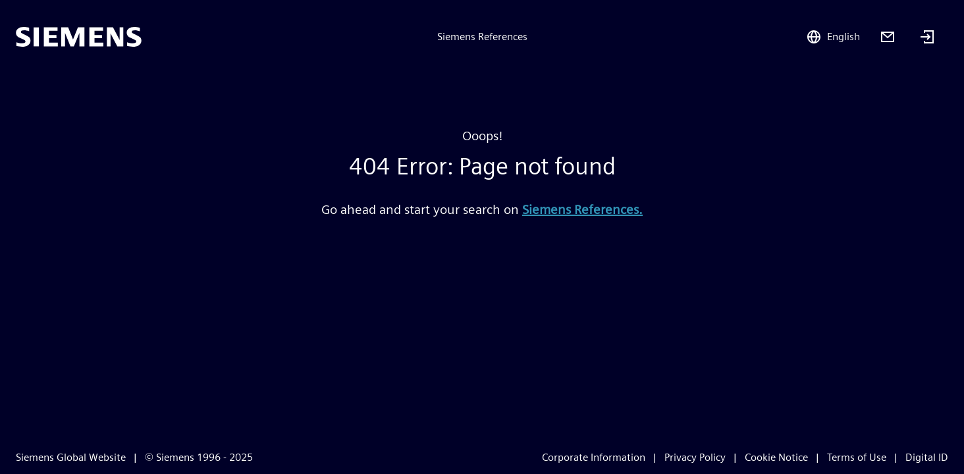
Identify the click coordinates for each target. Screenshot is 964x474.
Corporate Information (593, 457)
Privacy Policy (695, 457)
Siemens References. (582, 209)
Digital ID (926, 457)
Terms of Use (856, 457)
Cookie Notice (776, 457)
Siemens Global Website (71, 457)
